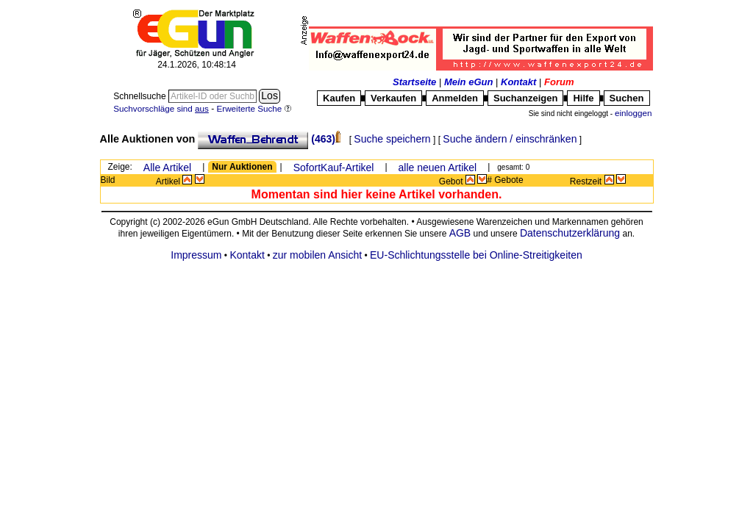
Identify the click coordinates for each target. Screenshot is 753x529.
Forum (559, 81)
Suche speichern (392, 139)
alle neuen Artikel (438, 167)
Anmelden (455, 98)
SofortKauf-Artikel (333, 167)
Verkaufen (393, 98)
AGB (460, 233)
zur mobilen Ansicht (317, 255)
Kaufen (339, 98)
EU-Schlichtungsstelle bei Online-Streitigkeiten (476, 255)
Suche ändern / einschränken (510, 139)
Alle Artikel (167, 167)
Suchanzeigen (525, 98)
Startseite (414, 81)
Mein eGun (468, 81)
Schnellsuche (140, 96)
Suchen (627, 98)
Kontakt (518, 81)
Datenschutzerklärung (570, 233)
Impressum (196, 255)
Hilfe (583, 98)
